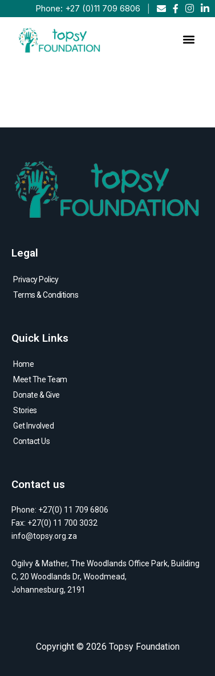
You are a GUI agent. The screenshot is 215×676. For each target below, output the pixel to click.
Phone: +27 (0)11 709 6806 (87, 8)
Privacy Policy (35, 279)
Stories (25, 410)
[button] (188, 39)
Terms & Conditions (45, 294)
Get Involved (33, 425)
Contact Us (31, 441)
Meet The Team (40, 379)
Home (23, 364)
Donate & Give (36, 394)
